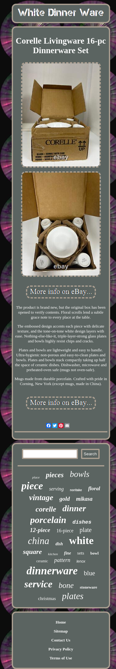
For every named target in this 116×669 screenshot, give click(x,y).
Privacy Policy (61, 649)
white (81, 540)
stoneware (88, 587)
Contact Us (61, 640)
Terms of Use (60, 658)
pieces (54, 475)
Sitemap (61, 631)
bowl (94, 553)
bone (66, 585)
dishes (81, 522)
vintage (41, 497)
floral (94, 488)
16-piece (64, 530)
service (38, 584)
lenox (80, 561)
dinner (74, 508)
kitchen (53, 554)
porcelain (48, 520)
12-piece (40, 530)
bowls (79, 474)
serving (56, 488)
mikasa (84, 499)
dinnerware (52, 571)
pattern (62, 560)
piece (32, 485)
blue (89, 573)
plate (85, 529)
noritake (76, 490)
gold (64, 498)
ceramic (42, 561)
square (32, 551)
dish (59, 544)
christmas (47, 598)
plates (73, 596)
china (38, 540)
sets (80, 553)
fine (67, 553)
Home (61, 622)
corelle (46, 509)
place (36, 477)
